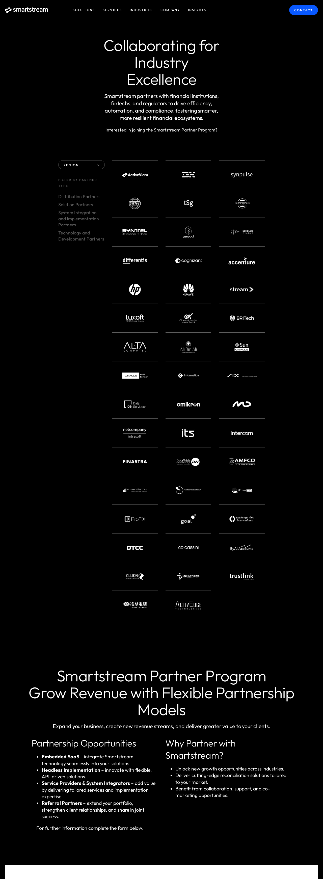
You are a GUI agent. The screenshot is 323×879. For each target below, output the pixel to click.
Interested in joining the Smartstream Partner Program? (161, 130)
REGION (81, 165)
